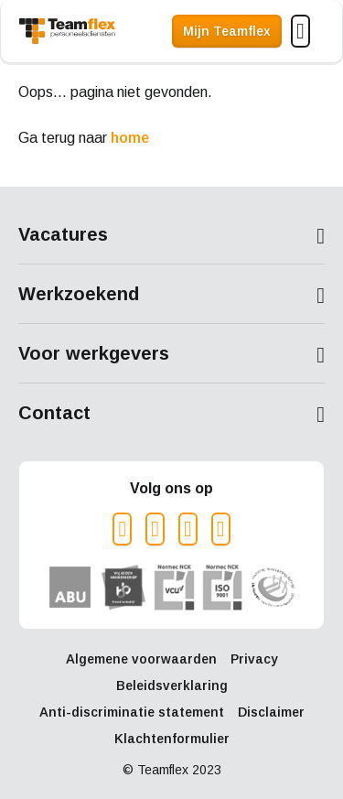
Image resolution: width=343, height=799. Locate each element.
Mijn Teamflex (227, 31)
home (130, 138)
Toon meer (171, 236)
